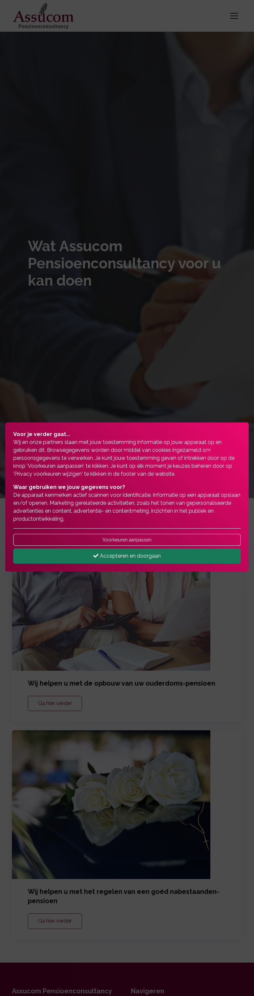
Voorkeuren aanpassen (127, 539)
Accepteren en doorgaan (127, 556)
